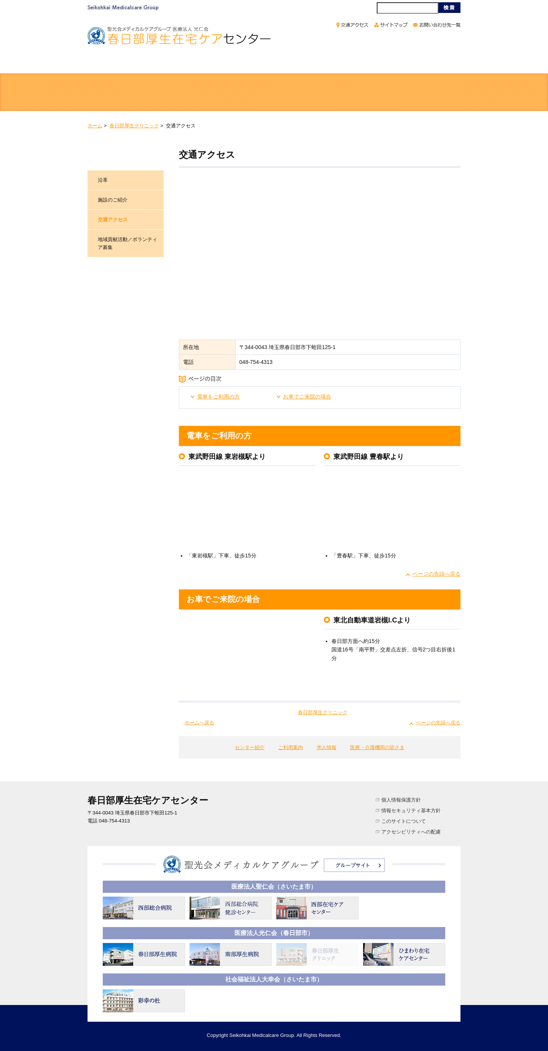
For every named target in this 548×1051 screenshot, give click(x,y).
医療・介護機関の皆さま (407, 63)
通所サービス (227, 92)
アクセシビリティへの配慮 (411, 832)
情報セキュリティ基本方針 (411, 810)
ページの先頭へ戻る (436, 574)
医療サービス (132, 92)
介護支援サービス (415, 92)
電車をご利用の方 (218, 397)
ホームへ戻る (199, 723)
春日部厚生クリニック (134, 126)
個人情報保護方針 (401, 800)
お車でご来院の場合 (307, 397)
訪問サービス (321, 92)
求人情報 (322, 63)
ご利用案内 (254, 63)
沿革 (103, 180)
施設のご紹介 (112, 200)
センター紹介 (181, 63)
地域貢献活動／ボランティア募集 (127, 243)
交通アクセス (112, 219)
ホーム (116, 63)
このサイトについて (403, 821)
